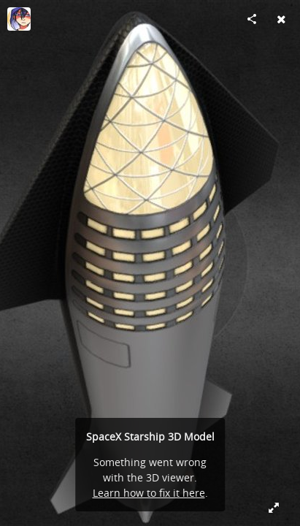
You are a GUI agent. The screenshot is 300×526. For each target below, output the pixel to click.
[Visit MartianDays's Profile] (19, 19)
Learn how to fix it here (149, 493)
